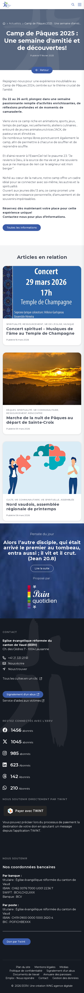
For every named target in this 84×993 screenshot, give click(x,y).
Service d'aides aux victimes (22, 700)
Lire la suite (42, 568)
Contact (43, 978)
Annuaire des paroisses (57, 974)
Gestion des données (65, 978)
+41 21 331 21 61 (18, 658)
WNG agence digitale (59, 985)
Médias (63, 967)
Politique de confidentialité (25, 970)
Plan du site (23, 967)
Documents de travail (26, 974)
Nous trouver (17, 669)
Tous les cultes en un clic (20, 678)
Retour (44, 70)
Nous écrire (16, 663)
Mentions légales (44, 967)
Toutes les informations (22, 227)
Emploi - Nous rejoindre (20, 978)
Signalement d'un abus (21, 694)
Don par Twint (17, 941)
